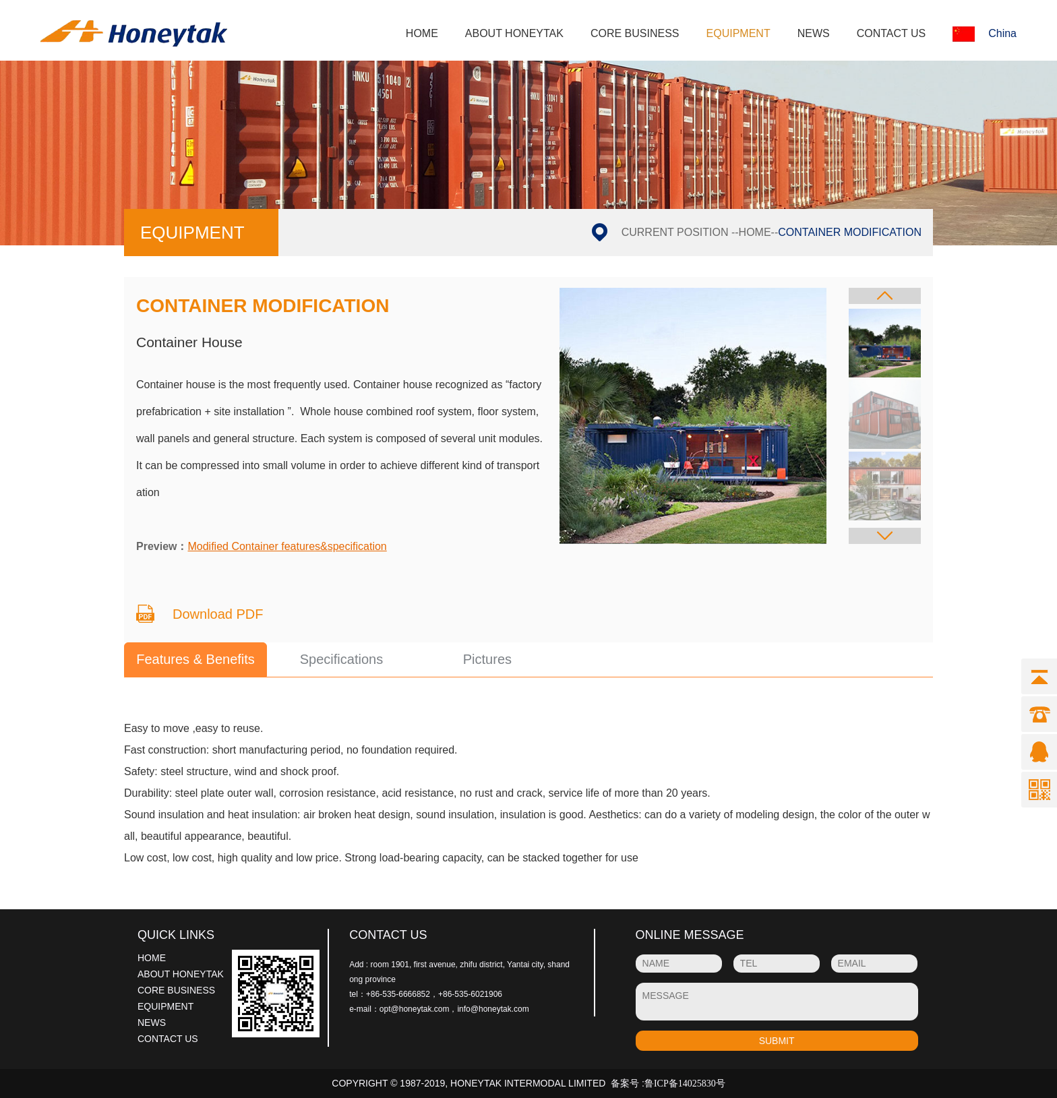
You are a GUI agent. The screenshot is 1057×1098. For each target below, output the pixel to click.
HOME (422, 33)
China (985, 34)
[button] (885, 296)
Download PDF (218, 614)
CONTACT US (891, 33)
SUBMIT (777, 1040)
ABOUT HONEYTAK (514, 33)
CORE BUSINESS (635, 33)
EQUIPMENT (738, 33)
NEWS (813, 33)
